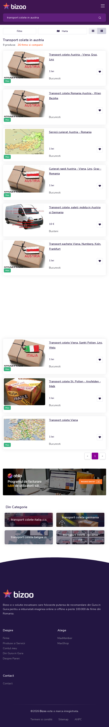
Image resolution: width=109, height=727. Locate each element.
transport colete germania (80, 519)
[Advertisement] (54, 307)
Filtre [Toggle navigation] (19, 31)
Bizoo (43, 711)
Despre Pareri (11, 658)
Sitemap (63, 719)
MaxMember (64, 638)
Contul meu (10, 648)
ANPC (78, 719)
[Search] (48, 17)
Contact (7, 683)
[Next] (102, 456)
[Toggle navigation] (103, 5)
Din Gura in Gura (13, 653)
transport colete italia (29, 520)
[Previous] (87, 456)
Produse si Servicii (14, 643)
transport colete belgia (29, 537)
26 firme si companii (30, 45)
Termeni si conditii (41, 719)
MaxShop (63, 643)
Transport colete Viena (63, 420)
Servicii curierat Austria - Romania (70, 132)
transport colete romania (80, 537)
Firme (6, 638)
